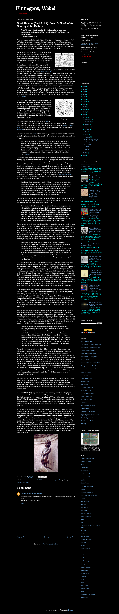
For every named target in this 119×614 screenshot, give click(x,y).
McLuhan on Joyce (86, 399)
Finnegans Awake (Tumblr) (89, 366)
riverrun (83, 564)
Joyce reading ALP (86, 341)
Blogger (70, 610)
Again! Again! (85, 408)
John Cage (25, 482)
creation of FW (85, 477)
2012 (84, 155)
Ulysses (83, 576)
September (88, 127)
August (87, 129)
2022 (84, 96)
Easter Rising (85, 483)
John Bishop (84, 507)
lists (82, 523)
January (87, 149)
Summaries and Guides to (88, 165)
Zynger (23, 493)
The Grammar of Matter (88, 405)
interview (83, 504)
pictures (83, 542)
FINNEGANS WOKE (87, 486)
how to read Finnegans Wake (53, 480)
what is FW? (84, 597)
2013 (84, 153)
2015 (84, 114)
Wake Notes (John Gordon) (89, 353)
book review (26, 480)
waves (83, 591)
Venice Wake (85, 381)
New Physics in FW (86, 378)
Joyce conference (86, 516)
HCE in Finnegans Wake (88, 393)
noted (47, 121)
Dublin (83, 480)
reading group (85, 561)
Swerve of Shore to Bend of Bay (90, 363)
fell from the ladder (65, 174)
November (88, 122)
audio (82, 464)
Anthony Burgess (86, 461)
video (82, 582)
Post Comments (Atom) (50, 544)
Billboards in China (94, 176)
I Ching (65, 480)
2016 (84, 112)
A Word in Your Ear (86, 396)
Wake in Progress (86, 372)
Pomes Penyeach (86, 549)
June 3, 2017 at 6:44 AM (34, 493)
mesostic (20, 130)
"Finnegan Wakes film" (87, 458)
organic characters (86, 539)
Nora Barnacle (85, 536)
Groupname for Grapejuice (89, 387)
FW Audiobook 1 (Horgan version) (91, 344)
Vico (82, 579)
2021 (84, 99)
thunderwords (85, 573)
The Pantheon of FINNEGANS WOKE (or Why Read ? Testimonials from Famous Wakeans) (91, 194)
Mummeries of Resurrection (89, 369)
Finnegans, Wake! (35, 8)
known (34, 134)
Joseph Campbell (86, 513)
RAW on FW (84, 375)
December (88, 119)
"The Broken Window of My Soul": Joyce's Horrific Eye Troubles (95, 258)
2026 (84, 86)
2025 (84, 89)
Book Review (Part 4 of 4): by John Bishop (95, 272)
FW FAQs (84, 424)
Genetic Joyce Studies (87, 418)
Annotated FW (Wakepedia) (89, 356)
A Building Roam (86, 56)
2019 (84, 104)
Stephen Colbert (85, 567)
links (82, 519)
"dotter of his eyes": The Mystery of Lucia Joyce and (95, 230)
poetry (83, 545)
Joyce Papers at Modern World (90, 415)
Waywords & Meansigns (88, 411)
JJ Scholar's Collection (87, 421)
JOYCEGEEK (85, 384)
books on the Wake (37, 480)
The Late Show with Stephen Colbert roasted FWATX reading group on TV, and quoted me (95, 288)
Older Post (71, 537)
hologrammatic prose (87, 492)
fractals (83, 489)
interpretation (85, 501)
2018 (84, 107)
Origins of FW (85, 360)
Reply (23, 503)
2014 (84, 117)
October (87, 124)
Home (46, 537)
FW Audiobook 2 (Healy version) (90, 347)
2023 (84, 94)
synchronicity (85, 570)
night (82, 533)
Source (27, 154)
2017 (84, 109)
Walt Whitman (85, 588)
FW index (84, 402)
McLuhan (83, 530)
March (87, 134)
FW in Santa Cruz (86, 390)
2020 (84, 101)
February (87, 137)
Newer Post (21, 537)
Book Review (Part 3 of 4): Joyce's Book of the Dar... (91, 141)
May (86, 132)
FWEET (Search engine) (88, 350)
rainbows (83, 555)
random (83, 558)
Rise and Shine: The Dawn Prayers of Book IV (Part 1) (95, 304)
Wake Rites (84, 585)
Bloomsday (84, 467)
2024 (84, 91)
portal (82, 552)
